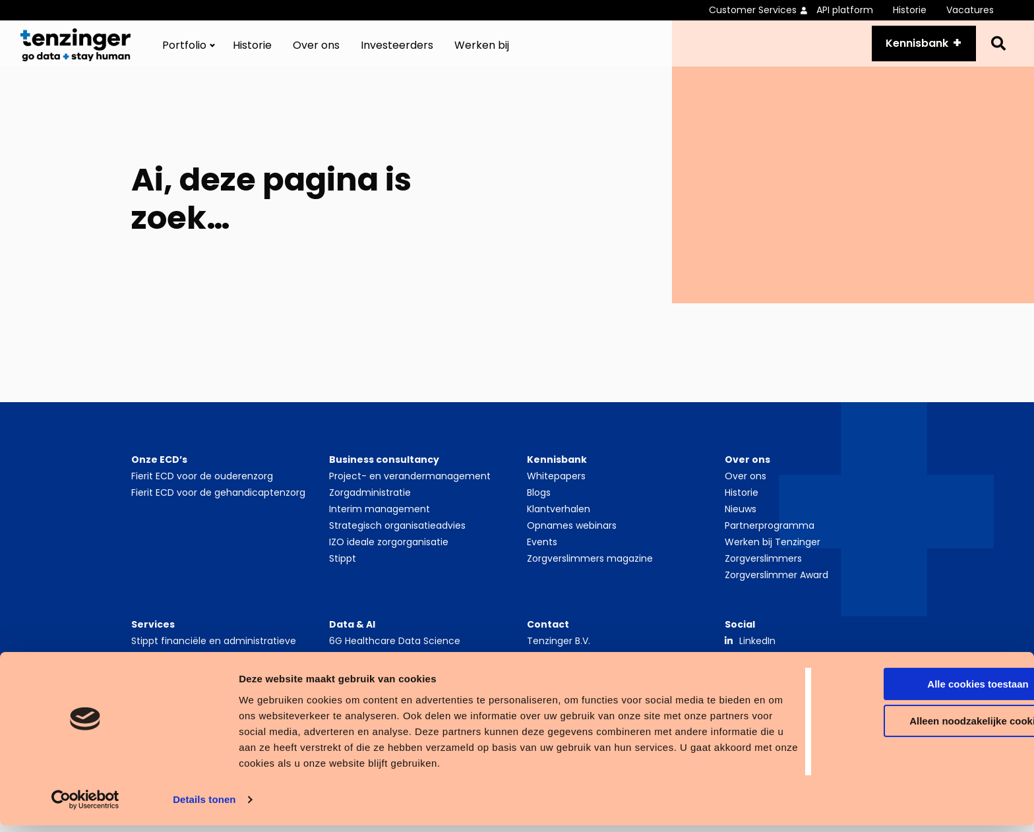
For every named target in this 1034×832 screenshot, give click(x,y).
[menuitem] (762, 10)
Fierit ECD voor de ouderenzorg (202, 490)
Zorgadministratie (370, 507)
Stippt (342, 572)
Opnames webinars (572, 540)
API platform (844, 9)
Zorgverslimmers (763, 572)
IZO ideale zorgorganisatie (388, 556)
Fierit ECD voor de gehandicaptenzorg (218, 507)
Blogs (539, 507)
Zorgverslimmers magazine (590, 572)
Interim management (379, 523)
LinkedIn (757, 655)
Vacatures (970, 9)
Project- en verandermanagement (410, 490)
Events (542, 556)
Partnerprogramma (769, 540)
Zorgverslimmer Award (776, 589)
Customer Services (753, 9)
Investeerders (397, 52)
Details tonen (204, 806)
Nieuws (740, 523)
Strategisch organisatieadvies (397, 540)
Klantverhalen (558, 523)
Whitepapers (556, 490)
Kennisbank (908, 50)
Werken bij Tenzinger (772, 556)
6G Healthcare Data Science (394, 655)
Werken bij (481, 52)
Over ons (316, 52)
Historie (910, 9)
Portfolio (184, 52)
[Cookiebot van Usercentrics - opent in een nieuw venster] (85, 806)
